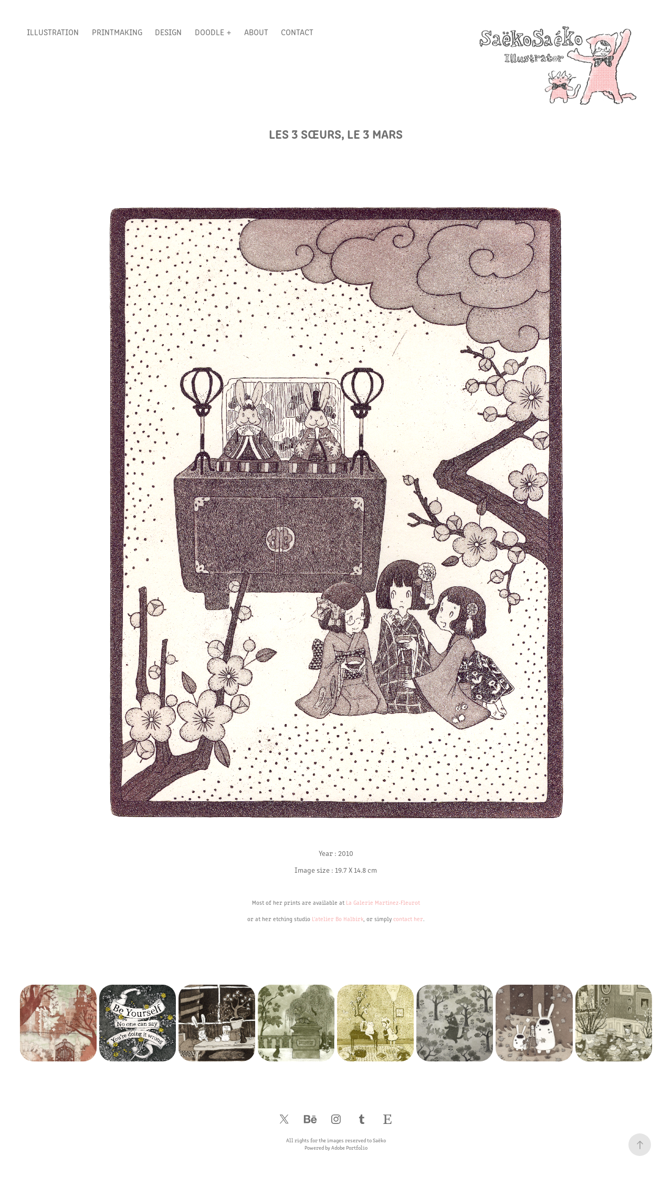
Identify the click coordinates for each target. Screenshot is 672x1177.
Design (168, 31)
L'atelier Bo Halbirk (337, 919)
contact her (408, 919)
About (256, 31)
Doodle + (213, 31)
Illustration (53, 31)
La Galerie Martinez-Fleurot (383, 902)
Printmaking (117, 31)
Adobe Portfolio (349, 1147)
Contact (297, 31)
